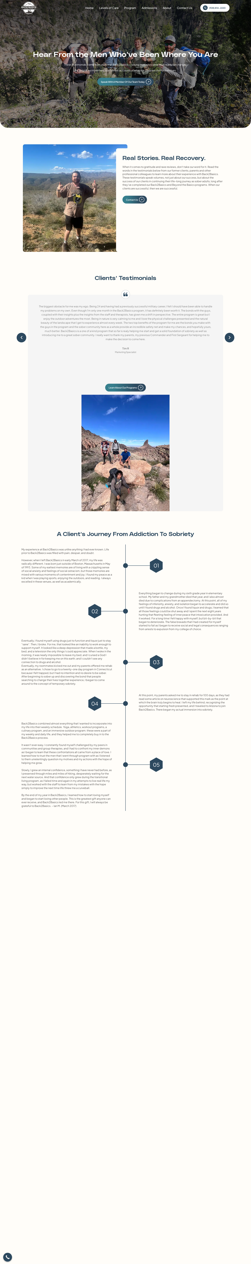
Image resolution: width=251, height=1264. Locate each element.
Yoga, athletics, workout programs (83, 727)
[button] (21, 337)
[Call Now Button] (7, 1257)
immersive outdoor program (68, 730)
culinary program (31, 730)
